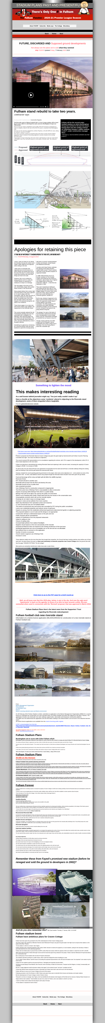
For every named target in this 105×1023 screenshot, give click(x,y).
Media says (50, 26)
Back (47, 33)
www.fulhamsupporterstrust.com (27, 730)
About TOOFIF (34, 26)
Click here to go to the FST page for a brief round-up (53, 595)
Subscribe (43, 26)
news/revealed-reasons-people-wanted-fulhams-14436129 (33, 453)
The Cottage (58, 26)
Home (54, 33)
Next (61, 33)
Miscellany (66, 26)
